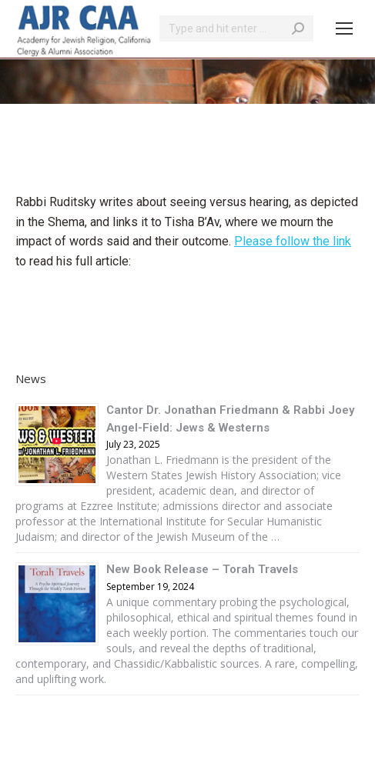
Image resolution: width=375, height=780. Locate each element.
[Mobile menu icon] (344, 28)
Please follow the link (292, 241)
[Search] (236, 28)
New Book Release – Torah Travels (202, 569)
